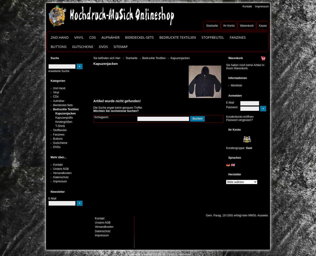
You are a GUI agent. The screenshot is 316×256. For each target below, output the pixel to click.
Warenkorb (247, 25)
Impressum (262, 6)
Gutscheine (82, 46)
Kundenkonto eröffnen (240, 116)
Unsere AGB (61, 169)
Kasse (263, 25)
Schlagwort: (101, 117)
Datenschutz (61, 177)
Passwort (232, 107)
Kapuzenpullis (64, 117)
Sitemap (120, 46)
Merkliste (236, 85)
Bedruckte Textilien (177, 37)
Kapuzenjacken (65, 113)
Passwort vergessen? (239, 120)
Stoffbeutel (212, 37)
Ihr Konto (229, 25)
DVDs (103, 46)
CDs (92, 37)
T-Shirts (60, 126)
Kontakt (247, 6)
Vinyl (79, 37)
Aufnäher (111, 37)
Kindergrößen (63, 121)
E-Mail (230, 102)
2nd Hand (60, 37)
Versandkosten (62, 173)
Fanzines (238, 37)
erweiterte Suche (58, 71)
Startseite (212, 25)
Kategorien (58, 80)
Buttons (59, 46)
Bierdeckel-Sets (139, 37)
